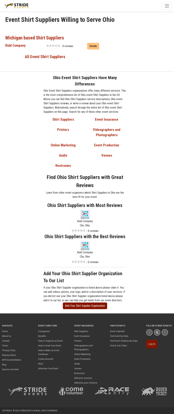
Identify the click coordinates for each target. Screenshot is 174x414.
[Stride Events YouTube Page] (165, 332)
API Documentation (11, 359)
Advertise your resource (85, 382)
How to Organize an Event (50, 340)
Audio (63, 155)
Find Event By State (119, 336)
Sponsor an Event (10, 369)
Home (5, 331)
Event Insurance (106, 119)
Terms (5, 345)
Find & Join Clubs (118, 345)
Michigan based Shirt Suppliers (34, 38)
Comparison (44, 331)
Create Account (45, 358)
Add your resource (83, 377)
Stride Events (163, 325)
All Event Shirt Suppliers (45, 56)
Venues (106, 155)
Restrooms (63, 165)
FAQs (40, 363)
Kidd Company (15, 45)
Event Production (106, 145)
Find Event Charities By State (124, 340)
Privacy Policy (8, 350)
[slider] (53, 45)
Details (93, 46)
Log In (151, 344)
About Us (6, 336)
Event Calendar (117, 331)
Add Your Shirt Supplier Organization (85, 305)
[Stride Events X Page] (157, 332)
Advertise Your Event (48, 368)
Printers (63, 130)
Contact (6, 340)
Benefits (42, 336)
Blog (4, 364)
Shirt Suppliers (63, 119)
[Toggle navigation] (167, 5)
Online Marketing (63, 145)
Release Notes (9, 355)
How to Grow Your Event (49, 345)
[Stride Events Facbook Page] (149, 332)
